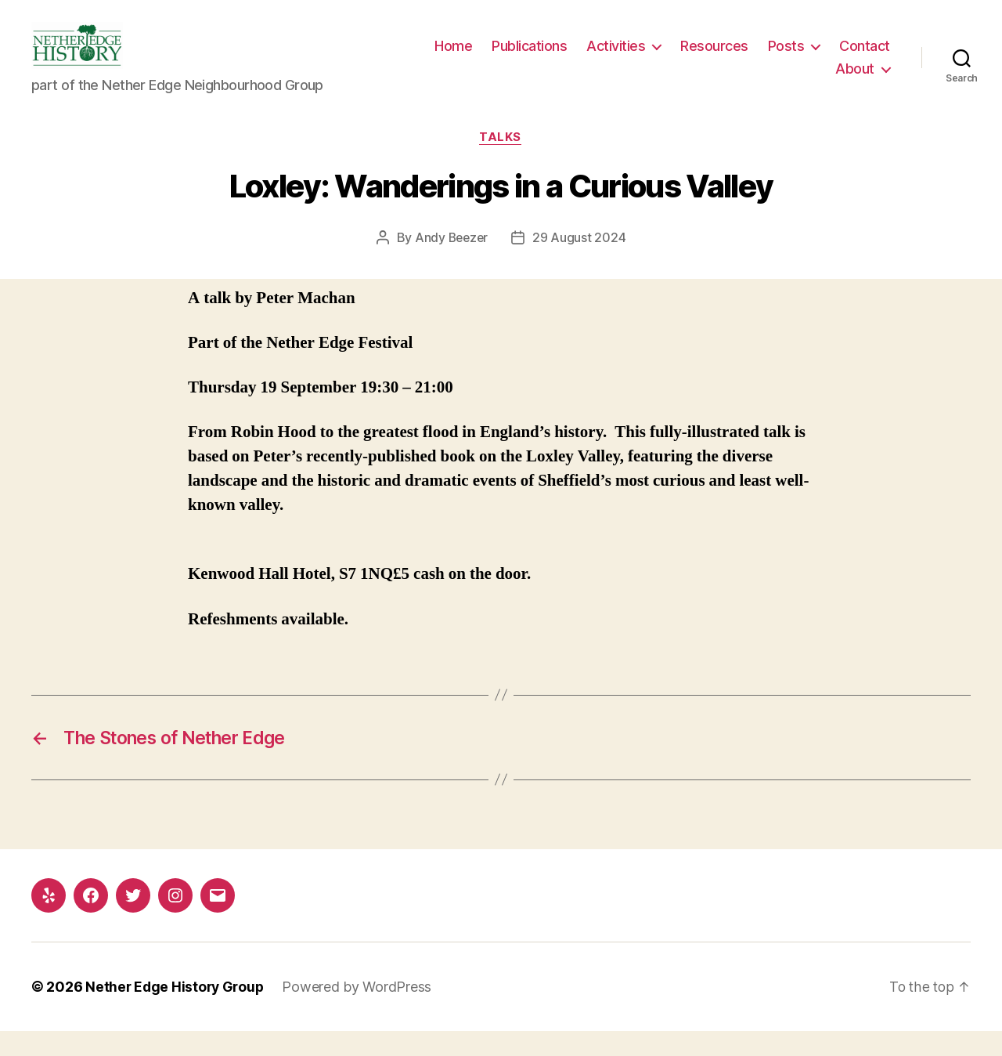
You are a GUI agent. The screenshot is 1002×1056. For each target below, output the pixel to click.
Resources (785, 57)
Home (523, 57)
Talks (501, 161)
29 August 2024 (580, 261)
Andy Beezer (451, 261)
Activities (686, 57)
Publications (599, 57)
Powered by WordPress (361, 1012)
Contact (791, 80)
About (854, 80)
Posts (856, 57)
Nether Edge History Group (176, 1012)
